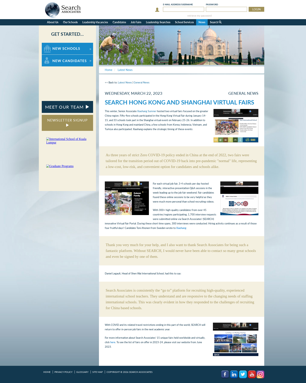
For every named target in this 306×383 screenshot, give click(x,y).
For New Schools (52, 44)
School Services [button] (184, 22)
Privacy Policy (63, 372)
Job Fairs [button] (136, 22)
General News (141, 82)
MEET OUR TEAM (67, 107)
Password (212, 4)
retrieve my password (199, 15)
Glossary (82, 372)
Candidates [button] (119, 22)
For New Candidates (54, 56)
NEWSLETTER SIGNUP (67, 122)
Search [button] (215, 22)
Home (47, 372)
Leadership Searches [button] (158, 22)
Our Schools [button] (70, 22)
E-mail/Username (178, 4)
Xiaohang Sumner (146, 111)
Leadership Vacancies (95, 22)
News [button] (201, 22)
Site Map (97, 372)
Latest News (125, 82)
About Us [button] (52, 22)
